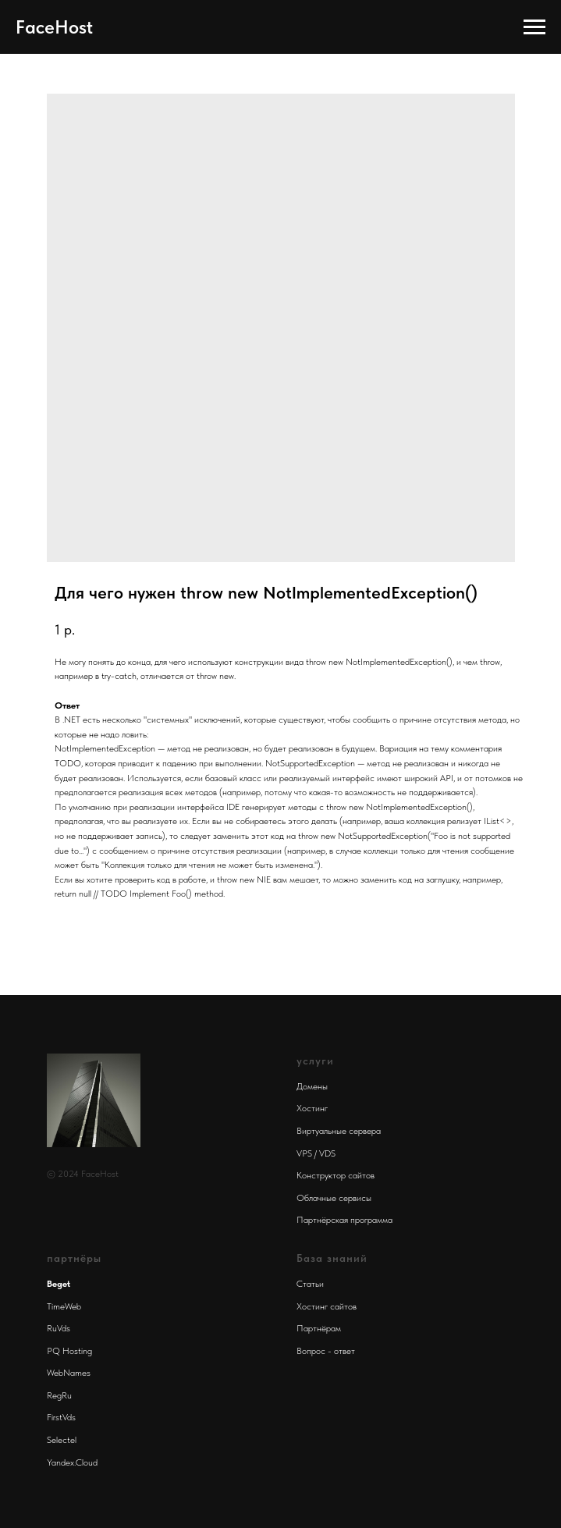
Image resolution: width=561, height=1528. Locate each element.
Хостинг (312, 1108)
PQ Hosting (69, 1350)
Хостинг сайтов (326, 1306)
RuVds (58, 1328)
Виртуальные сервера (338, 1130)
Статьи (310, 1283)
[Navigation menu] (534, 27)
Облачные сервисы (333, 1197)
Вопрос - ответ (325, 1350)
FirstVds (61, 1417)
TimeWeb (64, 1306)
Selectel (61, 1439)
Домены (312, 1086)
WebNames (69, 1372)
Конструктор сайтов (335, 1175)
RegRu (59, 1395)
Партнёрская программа (344, 1219)
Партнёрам (318, 1328)
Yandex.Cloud (72, 1462)
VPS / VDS (316, 1153)
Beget (58, 1283)
